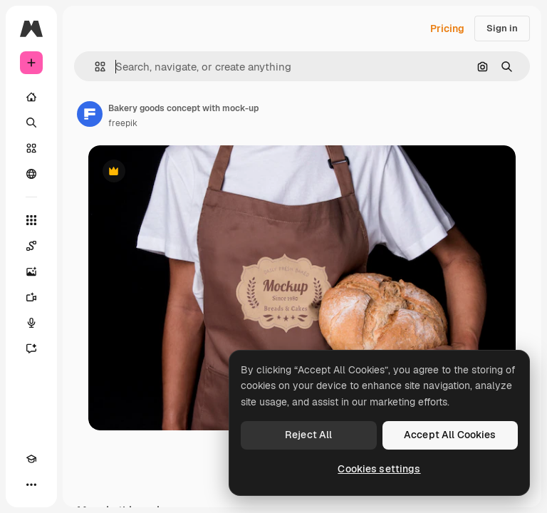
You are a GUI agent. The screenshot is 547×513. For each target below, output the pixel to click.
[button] (94, 66)
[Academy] (31, 458)
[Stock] (31, 148)
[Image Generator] (31, 271)
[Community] (31, 173)
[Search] (31, 122)
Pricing (447, 28)
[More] (31, 484)
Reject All (308, 434)
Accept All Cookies (450, 434)
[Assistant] (31, 348)
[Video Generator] (31, 297)
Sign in (502, 28)
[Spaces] (31, 245)
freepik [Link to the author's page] (122, 123)
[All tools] (31, 220)
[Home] (31, 97)
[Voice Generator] (31, 322)
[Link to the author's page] (90, 114)
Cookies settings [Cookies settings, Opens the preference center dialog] (379, 468)
